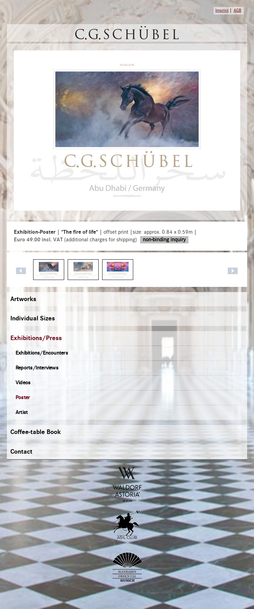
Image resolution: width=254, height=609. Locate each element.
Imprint (221, 10)
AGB (237, 10)
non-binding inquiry (164, 239)
